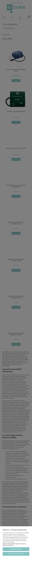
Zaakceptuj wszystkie (16, 554)
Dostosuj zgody (16, 549)
